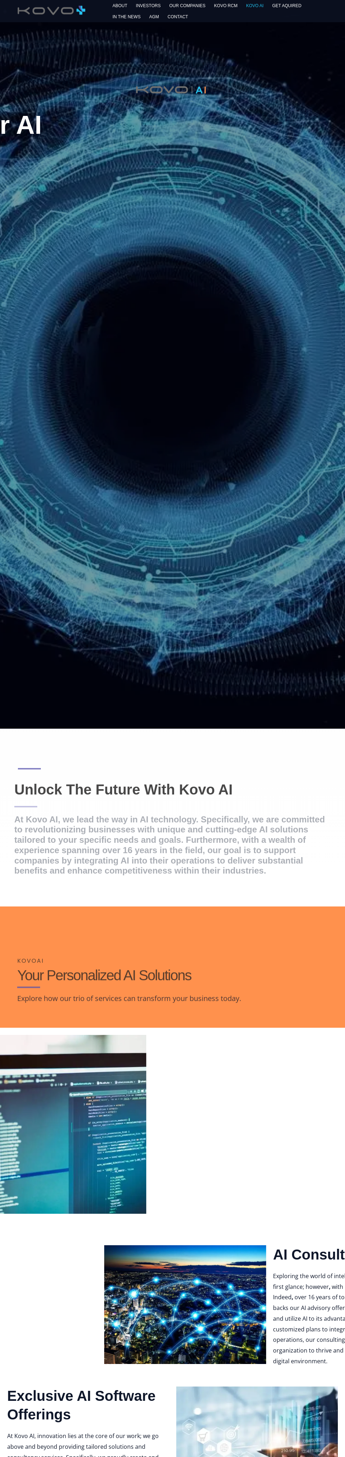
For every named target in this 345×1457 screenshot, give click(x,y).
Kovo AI (255, 5)
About (119, 5)
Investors (148, 5)
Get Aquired (287, 5)
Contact (178, 16)
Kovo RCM (226, 5)
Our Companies (187, 5)
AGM (154, 16)
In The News (126, 16)
